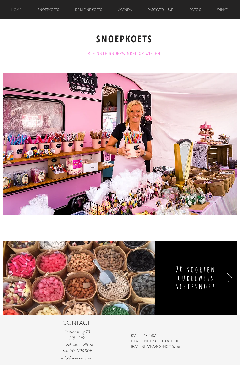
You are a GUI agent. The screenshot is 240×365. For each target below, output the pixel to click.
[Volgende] (229, 278)
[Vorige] (10, 278)
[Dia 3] (126, 309)
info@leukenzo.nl (76, 358)
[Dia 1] (114, 309)
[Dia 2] (120, 309)
